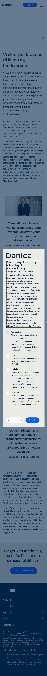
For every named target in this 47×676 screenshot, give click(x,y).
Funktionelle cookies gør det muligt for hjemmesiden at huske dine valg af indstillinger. (25, 359)
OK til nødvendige (15, 420)
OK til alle (32, 420)
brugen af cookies (13, 314)
